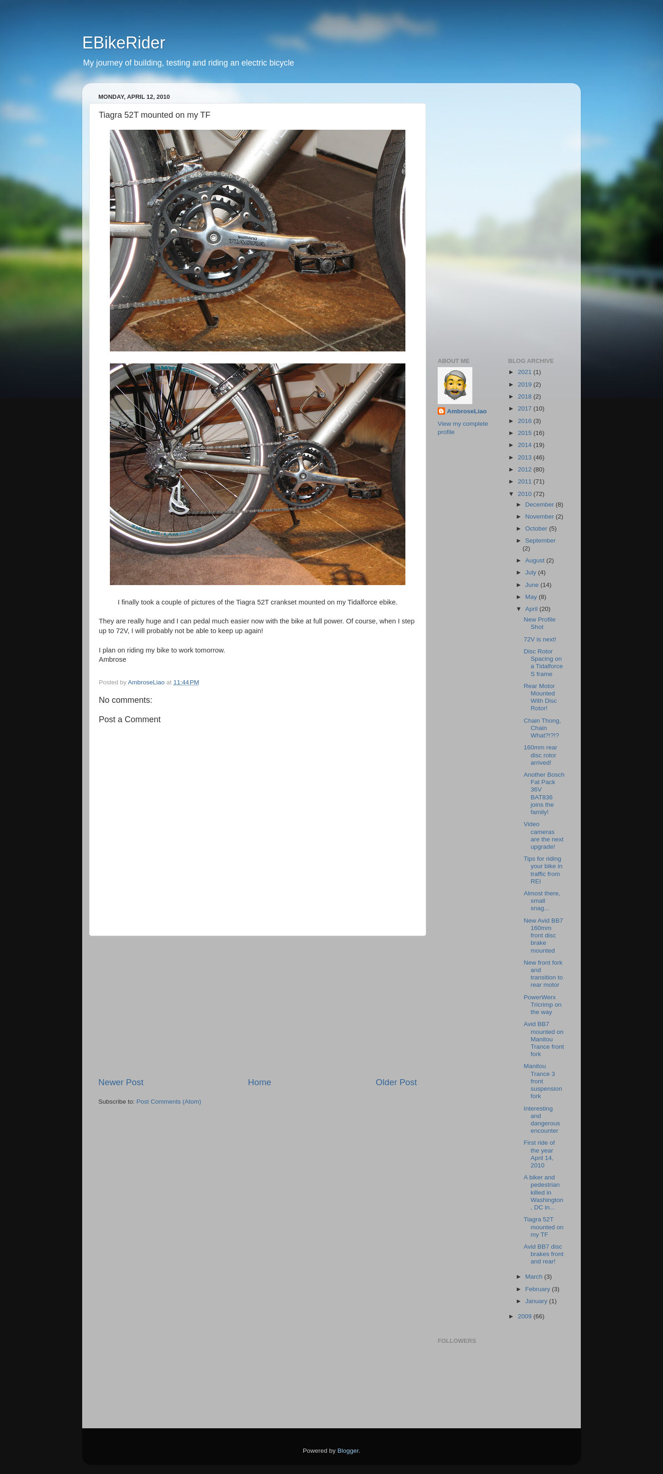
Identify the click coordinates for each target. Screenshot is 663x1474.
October (537, 528)
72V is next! (540, 639)
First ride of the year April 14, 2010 (539, 1154)
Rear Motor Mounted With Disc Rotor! (540, 697)
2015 (525, 432)
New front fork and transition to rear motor (543, 974)
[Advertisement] (257, 1006)
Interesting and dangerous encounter (542, 1120)
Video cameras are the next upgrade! (543, 835)
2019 (525, 384)
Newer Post (121, 1082)
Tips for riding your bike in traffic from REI (543, 870)
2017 (525, 408)
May (532, 596)
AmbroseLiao (467, 411)
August (536, 560)
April (532, 608)
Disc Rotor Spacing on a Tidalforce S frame (543, 662)
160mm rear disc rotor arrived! (540, 755)
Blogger (348, 1450)
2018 (525, 396)
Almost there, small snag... (542, 901)
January (537, 1301)
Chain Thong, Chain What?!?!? (542, 728)
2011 (525, 481)
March (534, 1276)
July (531, 572)
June (533, 584)
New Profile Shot (539, 623)
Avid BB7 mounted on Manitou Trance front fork (544, 1039)
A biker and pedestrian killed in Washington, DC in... (543, 1192)
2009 (525, 1316)
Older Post (396, 1082)
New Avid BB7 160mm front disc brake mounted (543, 935)
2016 (525, 420)
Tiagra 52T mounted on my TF (543, 1227)
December (540, 504)
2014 (525, 444)
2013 (525, 457)
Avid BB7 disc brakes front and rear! (543, 1254)
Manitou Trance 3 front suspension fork (543, 1081)
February (538, 1289)
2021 (525, 371)
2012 (525, 469)
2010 (525, 493)
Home (259, 1082)
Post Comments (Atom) (169, 1101)
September (540, 540)
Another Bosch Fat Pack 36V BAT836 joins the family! (544, 793)
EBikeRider (123, 42)
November (540, 516)
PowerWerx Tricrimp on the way (542, 1004)
